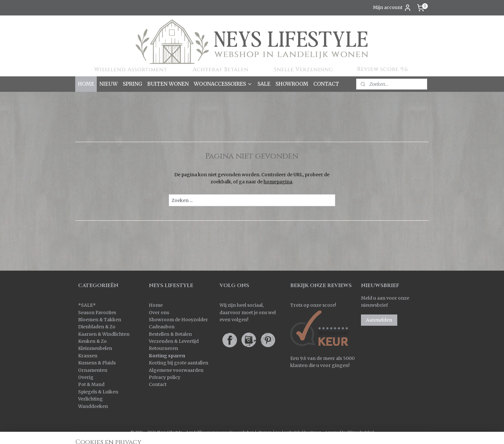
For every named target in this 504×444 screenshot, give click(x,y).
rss (278, 432)
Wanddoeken (93, 406)
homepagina (278, 182)
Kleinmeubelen (95, 348)
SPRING (132, 84)
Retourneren (163, 348)
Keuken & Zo (92, 341)
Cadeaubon (162, 327)
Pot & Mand (91, 384)
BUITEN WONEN (168, 84)
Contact (157, 384)
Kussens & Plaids (97, 363)
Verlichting (90, 399)
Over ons (159, 312)
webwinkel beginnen (302, 432)
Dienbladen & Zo (96, 327)
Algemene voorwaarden (176, 370)
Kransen (87, 356)
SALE (263, 84)
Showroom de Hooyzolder (178, 320)
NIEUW (108, 84)
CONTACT (326, 84)
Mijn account (392, 8)
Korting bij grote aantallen (178, 363)
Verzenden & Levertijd (174, 341)
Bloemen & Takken (100, 320)
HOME (86, 84)
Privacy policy (164, 377)
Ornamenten (92, 370)
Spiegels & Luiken (98, 392)
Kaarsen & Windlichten (104, 334)
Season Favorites (97, 312)
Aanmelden (379, 320)
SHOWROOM (291, 84)
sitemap (264, 432)
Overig (86, 377)
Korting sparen (167, 356)
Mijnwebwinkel (360, 432)
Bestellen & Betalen (170, 334)
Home (156, 305)
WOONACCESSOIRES (223, 84)
